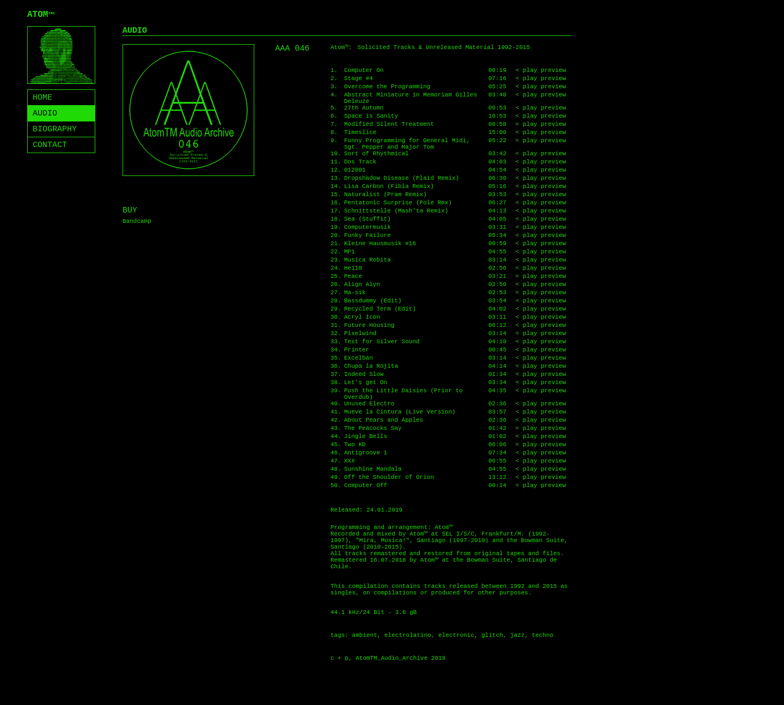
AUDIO (45, 113)
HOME (42, 97)
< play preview (541, 70)
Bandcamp (136, 221)
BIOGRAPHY (55, 129)
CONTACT (50, 145)
